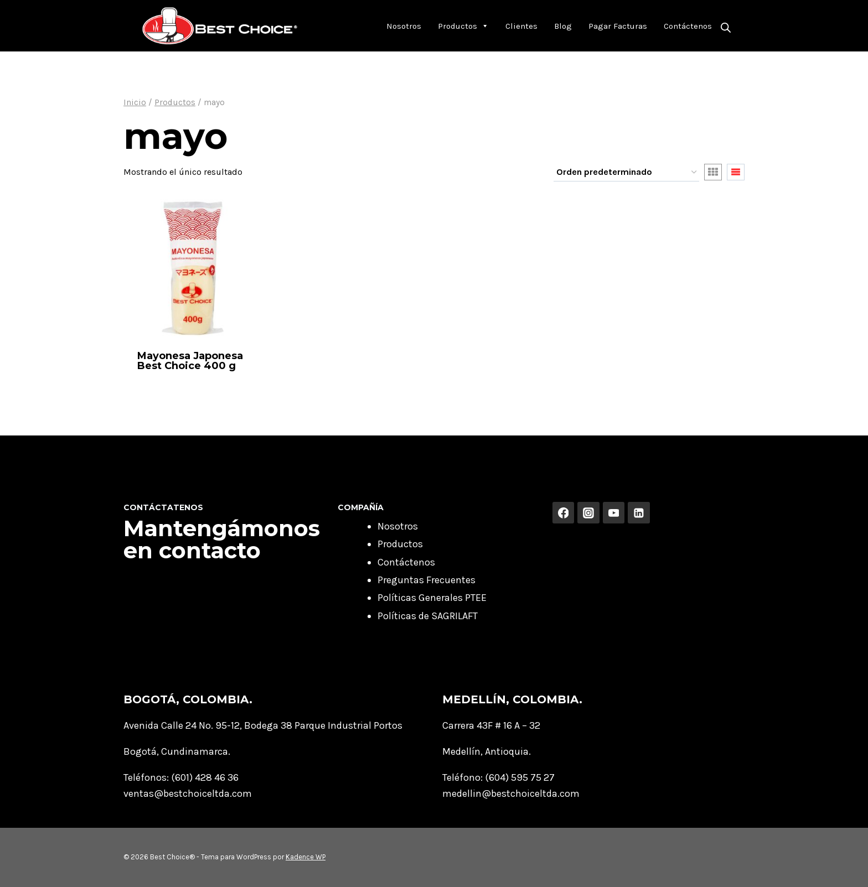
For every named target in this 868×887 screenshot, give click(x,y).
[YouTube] (614, 513)
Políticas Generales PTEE (432, 598)
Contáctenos (688, 26)
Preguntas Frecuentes (427, 580)
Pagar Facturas (617, 26)
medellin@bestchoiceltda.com (511, 793)
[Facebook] (563, 513)
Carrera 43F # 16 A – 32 (491, 725)
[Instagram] (588, 513)
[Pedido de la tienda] (626, 172)
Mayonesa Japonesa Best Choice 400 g (190, 361)
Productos (463, 26)
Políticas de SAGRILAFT (428, 616)
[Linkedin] (639, 513)
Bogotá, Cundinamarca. (176, 751)
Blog (563, 26)
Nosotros (403, 26)
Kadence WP (306, 857)
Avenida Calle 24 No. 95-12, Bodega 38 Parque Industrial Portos (262, 725)
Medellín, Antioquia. (486, 751)
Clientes (521, 26)
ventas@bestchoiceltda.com (187, 793)
